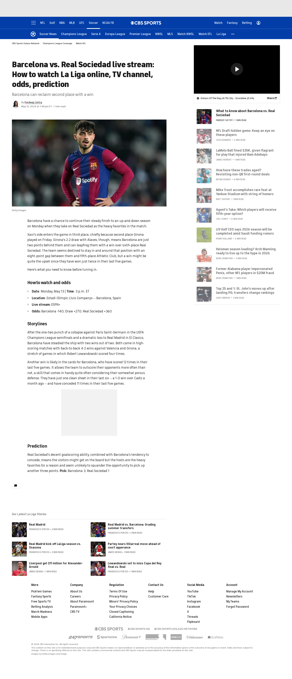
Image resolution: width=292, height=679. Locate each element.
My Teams (232, 601)
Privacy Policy (118, 596)
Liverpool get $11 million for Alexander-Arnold (56, 565)
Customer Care (158, 596)
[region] (237, 69)
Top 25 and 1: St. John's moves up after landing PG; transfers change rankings (245, 291)
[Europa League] (115, 34)
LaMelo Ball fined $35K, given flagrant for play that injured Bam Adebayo (245, 152)
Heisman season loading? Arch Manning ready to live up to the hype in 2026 (246, 251)
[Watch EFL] (205, 34)
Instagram (194, 601)
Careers (75, 596)
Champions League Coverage (57, 43)
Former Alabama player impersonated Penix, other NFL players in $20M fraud (245, 271)
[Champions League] (74, 34)
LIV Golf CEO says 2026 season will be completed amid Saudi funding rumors (245, 231)
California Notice (120, 617)
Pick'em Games (41, 591)
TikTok (191, 596)
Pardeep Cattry (33, 102)
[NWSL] (159, 34)
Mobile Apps (39, 617)
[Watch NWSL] (185, 34)
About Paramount (82, 601)
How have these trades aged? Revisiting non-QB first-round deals (243, 172)
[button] (233, 34)
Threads (192, 617)
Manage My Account (239, 591)
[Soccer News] (48, 34)
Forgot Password (237, 607)
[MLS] (170, 34)
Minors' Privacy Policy (123, 601)
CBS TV (75, 612)
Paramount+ (78, 607)
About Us (76, 591)
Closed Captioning (121, 612)
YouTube (193, 591)
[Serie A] (96, 34)
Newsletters (234, 596)
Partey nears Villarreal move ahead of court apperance (134, 545)
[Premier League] (140, 34)
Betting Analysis (42, 607)
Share (270, 98)
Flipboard (193, 622)
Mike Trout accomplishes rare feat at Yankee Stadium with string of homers (245, 192)
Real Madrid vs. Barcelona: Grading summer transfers (131, 526)
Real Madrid (37, 525)
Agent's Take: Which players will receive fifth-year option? (246, 212)
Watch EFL (81, 43)
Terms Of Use (118, 591)
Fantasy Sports (41, 596)
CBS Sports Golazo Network (25, 43)
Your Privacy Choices (123, 607)
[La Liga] (221, 34)
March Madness (41, 612)
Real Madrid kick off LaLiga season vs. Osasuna (55, 545)
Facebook (193, 607)
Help (151, 591)
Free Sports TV (41, 601)
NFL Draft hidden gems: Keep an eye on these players (245, 133)
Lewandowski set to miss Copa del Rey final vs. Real (134, 565)
